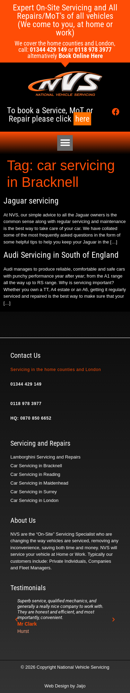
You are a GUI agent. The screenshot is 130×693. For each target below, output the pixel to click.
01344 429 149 (26, 384)
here (82, 119)
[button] (65, 143)
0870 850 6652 (35, 418)
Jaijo (81, 685)
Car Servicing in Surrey (33, 491)
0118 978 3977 (26, 403)
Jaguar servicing (31, 201)
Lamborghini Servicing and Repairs (45, 457)
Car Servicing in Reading (35, 474)
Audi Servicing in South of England (61, 255)
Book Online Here (81, 55)
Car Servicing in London (34, 500)
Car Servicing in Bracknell (36, 465)
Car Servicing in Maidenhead (39, 483)
